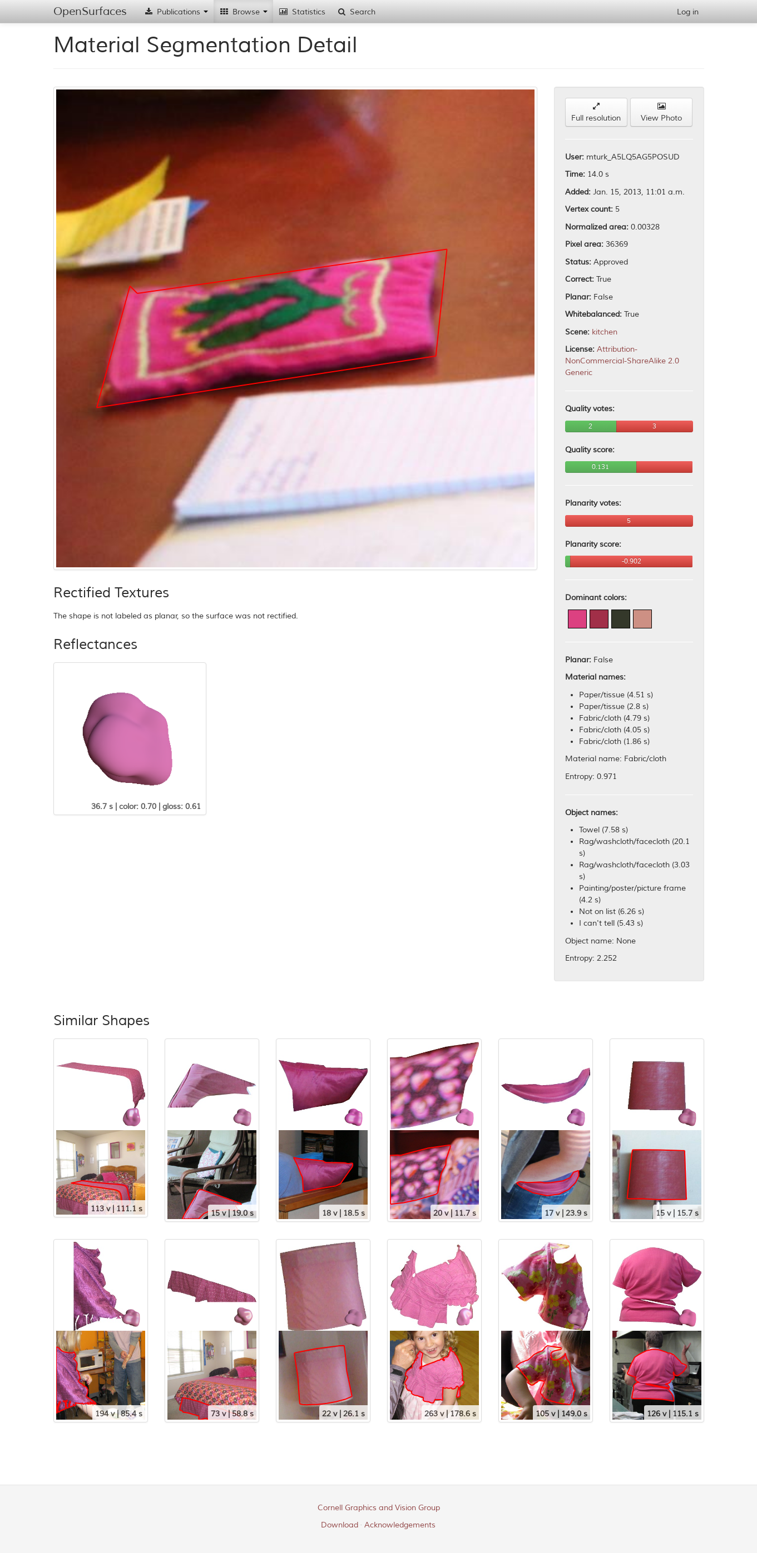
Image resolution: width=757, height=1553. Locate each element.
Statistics (302, 12)
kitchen (604, 332)
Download (339, 1525)
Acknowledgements (400, 1525)
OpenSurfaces (90, 11)
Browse (243, 12)
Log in (688, 12)
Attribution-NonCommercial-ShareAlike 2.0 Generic (622, 360)
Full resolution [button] (596, 112)
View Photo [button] (661, 112)
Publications (176, 12)
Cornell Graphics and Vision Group (379, 1507)
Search (356, 12)
